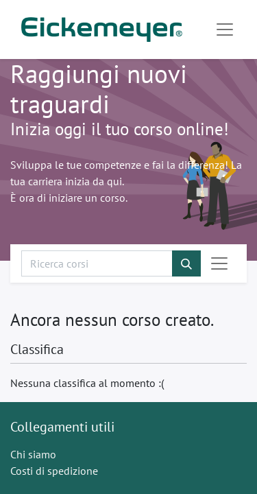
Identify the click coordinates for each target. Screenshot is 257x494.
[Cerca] (186, 263)
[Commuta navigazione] (219, 263)
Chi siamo (33, 454)
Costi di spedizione (54, 471)
